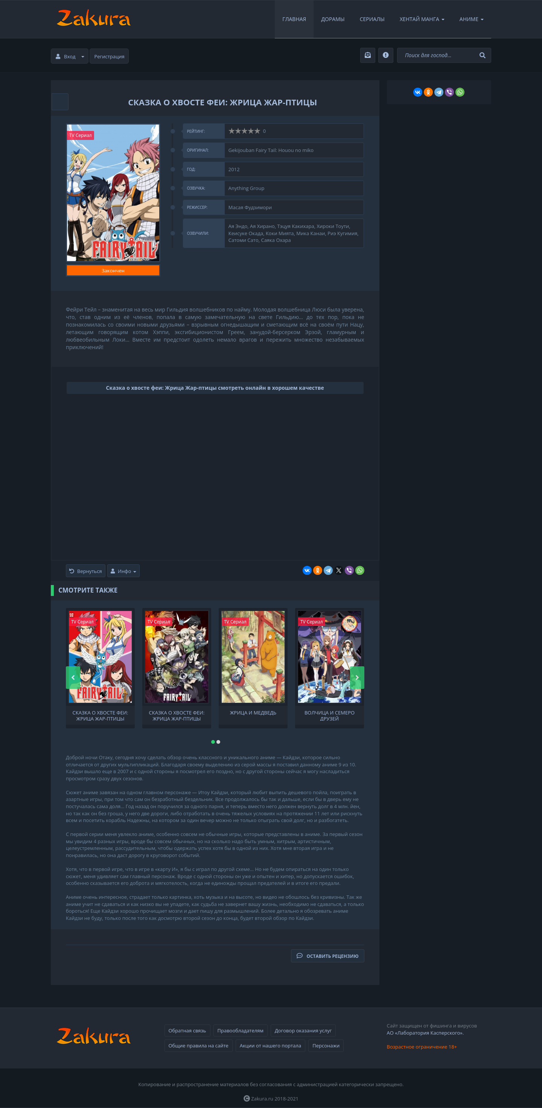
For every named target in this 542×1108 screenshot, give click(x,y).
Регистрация (109, 56)
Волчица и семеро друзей (329, 715)
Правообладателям (240, 1030)
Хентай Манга (422, 19)
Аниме (472, 19)
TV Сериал (80, 135)
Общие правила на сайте (198, 1045)
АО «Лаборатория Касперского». (425, 1032)
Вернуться (85, 571)
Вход (70, 56)
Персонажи (326, 1045)
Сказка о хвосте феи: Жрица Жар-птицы (100, 715)
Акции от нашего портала (270, 1045)
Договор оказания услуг (303, 1030)
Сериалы (372, 19)
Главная (294, 19)
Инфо (123, 571)
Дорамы (332, 19)
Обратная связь (187, 1030)
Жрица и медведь (253, 713)
